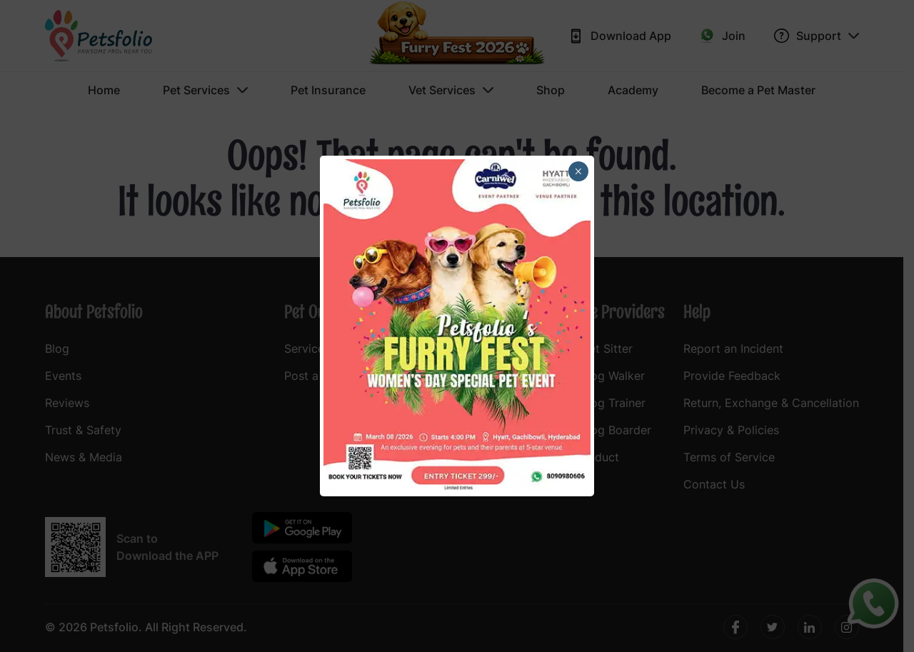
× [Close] (578, 171)
